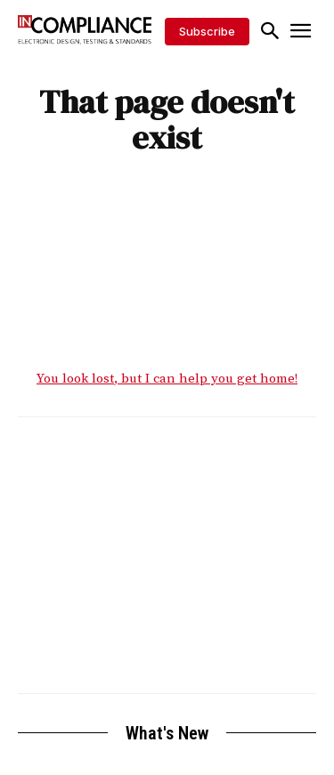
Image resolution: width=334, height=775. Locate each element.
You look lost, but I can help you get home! (167, 378)
